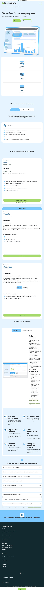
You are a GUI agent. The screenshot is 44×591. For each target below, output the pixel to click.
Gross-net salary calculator (8, 537)
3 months (25, 287)
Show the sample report (21, 202)
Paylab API (4, 560)
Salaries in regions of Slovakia (8, 530)
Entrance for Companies (7, 558)
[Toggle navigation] (40, 3)
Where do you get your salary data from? (11, 467)
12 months (19, 287)
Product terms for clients (7, 545)
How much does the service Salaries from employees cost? (15, 499)
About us (4, 549)
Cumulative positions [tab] (27, 330)
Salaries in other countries (7, 533)
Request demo (26, 20)
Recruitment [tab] (23, 109)
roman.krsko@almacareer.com (34, 507)
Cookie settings (5, 582)
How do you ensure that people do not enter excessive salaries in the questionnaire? (20, 472)
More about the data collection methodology (34, 399)
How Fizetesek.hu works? (7, 547)
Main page (4, 6)
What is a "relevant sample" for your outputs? (12, 481)
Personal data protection (7, 579)
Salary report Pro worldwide (8, 556)
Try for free (22, 589)
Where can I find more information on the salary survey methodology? (17, 503)
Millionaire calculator (6, 535)
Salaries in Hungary (6, 528)
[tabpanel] (22, 129)
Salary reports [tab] (16, 330)
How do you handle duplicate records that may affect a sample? (16, 476)
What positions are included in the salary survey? (13, 494)
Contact (4, 566)
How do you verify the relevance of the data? (12, 485)
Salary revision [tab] (15, 109)
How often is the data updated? (9, 490)
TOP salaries (5, 539)
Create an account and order (22, 200)
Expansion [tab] (30, 109)
